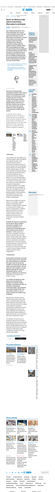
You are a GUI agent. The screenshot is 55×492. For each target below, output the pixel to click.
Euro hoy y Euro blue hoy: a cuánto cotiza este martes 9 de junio (11, 447)
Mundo (15, 481)
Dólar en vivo (10, 6)
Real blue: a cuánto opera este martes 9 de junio (32, 82)
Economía (18, 13)
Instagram (12, 472)
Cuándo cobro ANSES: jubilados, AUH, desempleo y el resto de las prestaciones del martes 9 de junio (33, 71)
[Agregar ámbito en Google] (15, 27)
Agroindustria (39, 6)
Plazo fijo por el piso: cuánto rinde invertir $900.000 (25, 138)
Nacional (8, 481)
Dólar (11, 13)
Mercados (19, 479)
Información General (12, 483)
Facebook (9, 472)
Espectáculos (29, 483)
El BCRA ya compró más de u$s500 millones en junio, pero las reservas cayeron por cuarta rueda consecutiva (35, 103)
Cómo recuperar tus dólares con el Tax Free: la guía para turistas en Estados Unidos (17, 64)
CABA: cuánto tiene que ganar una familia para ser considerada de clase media (21, 359)
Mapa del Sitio (10, 485)
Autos (21, 483)
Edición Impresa (31, 481)
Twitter (6, 472)
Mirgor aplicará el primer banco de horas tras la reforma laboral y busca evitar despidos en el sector (15, 142)
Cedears (41, 194)
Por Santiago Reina (9, 365)
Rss (45, 483)
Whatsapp (22, 472)
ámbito (7, 16)
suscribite (48, 9)
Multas (20, 487)
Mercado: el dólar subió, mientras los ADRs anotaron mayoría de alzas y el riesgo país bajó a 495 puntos (22, 462)
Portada (8, 477)
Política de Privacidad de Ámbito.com (25, 485)
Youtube (18, 472)
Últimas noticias (17, 477)
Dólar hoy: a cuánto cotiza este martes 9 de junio (32, 47)
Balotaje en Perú (47, 6)
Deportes (22, 481)
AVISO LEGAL (41, 485)
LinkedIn (15, 472)
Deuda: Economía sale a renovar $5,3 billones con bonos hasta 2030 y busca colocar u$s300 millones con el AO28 (34, 141)
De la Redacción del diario (8, 27)
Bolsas (33, 194)
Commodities (37, 194)
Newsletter (45, 472)
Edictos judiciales (11, 487)
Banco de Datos (10, 479)
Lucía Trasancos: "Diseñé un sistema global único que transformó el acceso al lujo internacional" (33, 57)
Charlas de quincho (31, 6)
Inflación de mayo (18, 6)
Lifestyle (40, 479)
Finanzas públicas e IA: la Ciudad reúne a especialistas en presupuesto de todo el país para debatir (16, 69)
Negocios (40, 13)
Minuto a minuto (21, 456)
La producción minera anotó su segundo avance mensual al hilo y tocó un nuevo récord (10, 359)
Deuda (25, 6)
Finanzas (26, 13)
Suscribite (21, 338)
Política (33, 13)
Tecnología (38, 483)
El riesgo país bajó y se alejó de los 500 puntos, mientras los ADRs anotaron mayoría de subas (34, 121)
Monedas (30, 194)
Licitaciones (27, 487)
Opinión (47, 13)
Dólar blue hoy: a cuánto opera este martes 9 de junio (33, 39)
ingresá (52, 9)
